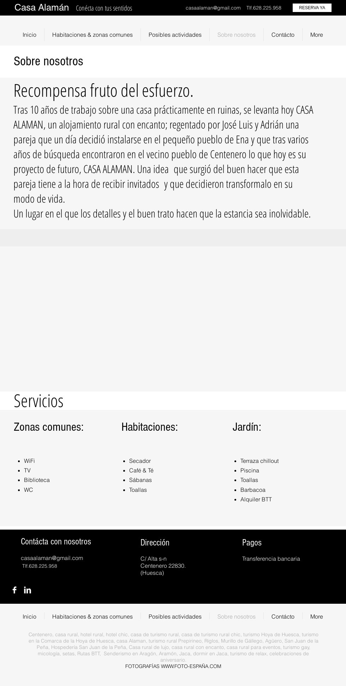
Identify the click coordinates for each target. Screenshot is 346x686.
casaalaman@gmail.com (213, 8)
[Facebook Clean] (14, 589)
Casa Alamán (41, 7)
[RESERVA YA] (312, 8)
